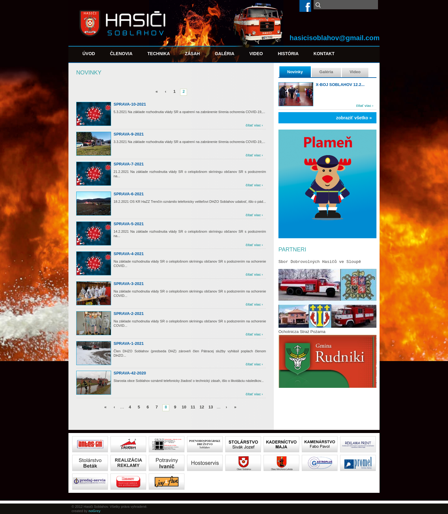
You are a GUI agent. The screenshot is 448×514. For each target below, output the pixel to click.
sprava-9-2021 (129, 134)
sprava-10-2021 (130, 104)
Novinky (295, 71)
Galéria (224, 53)
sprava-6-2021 (129, 194)
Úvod (88, 53)
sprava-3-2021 (129, 283)
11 (193, 407)
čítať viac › (364, 105)
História (288, 53)
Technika (158, 53)
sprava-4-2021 (129, 253)
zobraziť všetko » (354, 117)
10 (184, 407)
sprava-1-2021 (129, 343)
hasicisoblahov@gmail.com (335, 38)
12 (201, 407)
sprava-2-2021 (129, 313)
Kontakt (324, 53)
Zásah (192, 53)
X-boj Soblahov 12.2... (340, 84)
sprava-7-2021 (129, 164)
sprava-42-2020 (130, 373)
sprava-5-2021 (129, 223)
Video (256, 53)
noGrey (94, 511)
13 (210, 407)
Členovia (121, 53)
